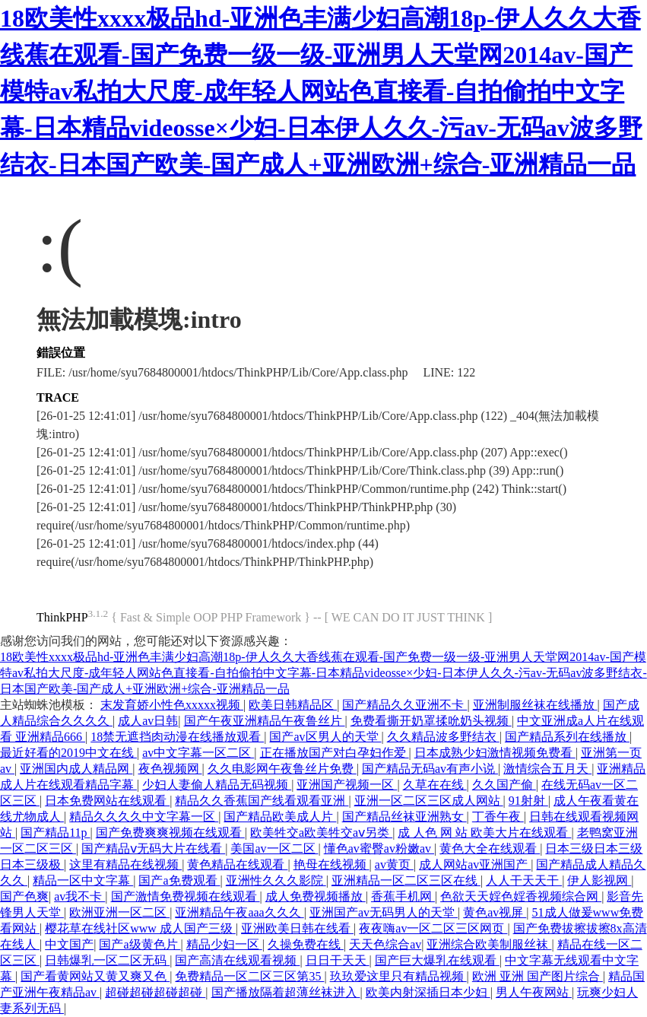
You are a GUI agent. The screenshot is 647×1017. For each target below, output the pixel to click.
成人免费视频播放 (315, 896)
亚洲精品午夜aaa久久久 (239, 912)
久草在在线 (435, 784)
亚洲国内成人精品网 (76, 768)
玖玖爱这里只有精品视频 (398, 976)
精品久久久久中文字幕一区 (143, 816)
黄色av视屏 (494, 912)
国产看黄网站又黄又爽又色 (95, 976)
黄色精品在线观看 (237, 864)
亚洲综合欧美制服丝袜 (489, 944)
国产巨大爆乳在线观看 (437, 960)
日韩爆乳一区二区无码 (107, 960)
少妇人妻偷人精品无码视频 (216, 784)
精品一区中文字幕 (83, 880)
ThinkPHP (62, 617)
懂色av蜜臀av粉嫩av (379, 848)
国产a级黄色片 (139, 944)
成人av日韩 (148, 720)
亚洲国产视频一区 (347, 784)
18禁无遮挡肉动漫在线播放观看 (177, 736)
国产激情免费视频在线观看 (185, 896)
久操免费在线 (306, 944)
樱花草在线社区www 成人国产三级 (140, 928)
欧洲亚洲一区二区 (119, 912)
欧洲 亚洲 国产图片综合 (537, 976)
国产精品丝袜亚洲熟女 (404, 816)
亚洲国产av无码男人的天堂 (383, 912)
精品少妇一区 (224, 944)
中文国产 (69, 944)
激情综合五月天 (547, 768)
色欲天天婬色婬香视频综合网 (520, 896)
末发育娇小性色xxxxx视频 (171, 704)
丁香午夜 (498, 816)
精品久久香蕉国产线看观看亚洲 (261, 800)
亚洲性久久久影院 (276, 880)
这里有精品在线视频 (125, 864)
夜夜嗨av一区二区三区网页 (433, 928)
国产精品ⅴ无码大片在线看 (153, 848)
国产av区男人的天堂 (325, 736)
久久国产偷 (504, 784)
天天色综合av (385, 944)
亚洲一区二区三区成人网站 (428, 800)
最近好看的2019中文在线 (68, 752)
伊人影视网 (599, 880)
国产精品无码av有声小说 (430, 768)
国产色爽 (24, 896)
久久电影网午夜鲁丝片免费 (282, 768)
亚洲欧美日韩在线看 (297, 928)
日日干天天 (337, 960)
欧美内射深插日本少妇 (428, 992)
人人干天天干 (524, 880)
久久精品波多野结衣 (443, 736)
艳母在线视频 (331, 864)
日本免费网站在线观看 (107, 800)
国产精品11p (55, 832)
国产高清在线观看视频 (237, 960)
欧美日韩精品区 (293, 704)
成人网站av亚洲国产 (475, 864)
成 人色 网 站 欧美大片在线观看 (484, 832)
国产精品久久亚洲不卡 (404, 704)
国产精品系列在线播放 (567, 736)
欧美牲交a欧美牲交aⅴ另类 (321, 832)
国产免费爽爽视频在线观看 (170, 832)
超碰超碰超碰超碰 (155, 992)
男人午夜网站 (534, 992)
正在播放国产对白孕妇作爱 (334, 752)
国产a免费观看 (179, 880)
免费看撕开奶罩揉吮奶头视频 (431, 720)
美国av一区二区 (274, 848)
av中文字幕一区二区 (198, 752)
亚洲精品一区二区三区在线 (405, 880)
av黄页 (394, 864)
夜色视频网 (170, 768)
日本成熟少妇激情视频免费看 (495, 752)
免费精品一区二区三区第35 (249, 976)
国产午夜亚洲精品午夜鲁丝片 (264, 720)
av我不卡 (79, 896)
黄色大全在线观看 (489, 848)
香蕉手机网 (403, 896)
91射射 (528, 800)
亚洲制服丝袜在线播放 (535, 704)
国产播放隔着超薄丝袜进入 (285, 992)
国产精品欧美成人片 (280, 816)
